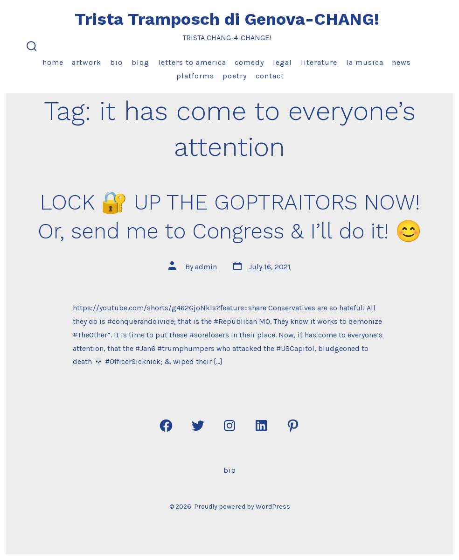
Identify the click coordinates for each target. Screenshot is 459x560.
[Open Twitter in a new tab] (198, 426)
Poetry (235, 75)
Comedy (249, 62)
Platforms (195, 75)
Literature (319, 62)
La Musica (364, 62)
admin (206, 266)
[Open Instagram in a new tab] (229, 426)
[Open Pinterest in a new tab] (293, 426)
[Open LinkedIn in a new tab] (261, 426)
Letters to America (192, 62)
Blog (140, 62)
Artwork (86, 62)
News (401, 62)
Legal (282, 62)
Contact (270, 75)
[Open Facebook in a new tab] (166, 426)
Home (52, 62)
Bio (116, 62)
